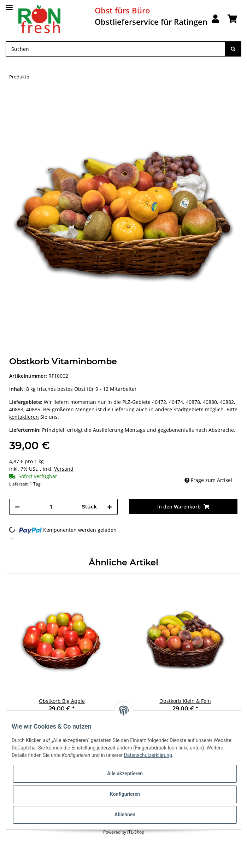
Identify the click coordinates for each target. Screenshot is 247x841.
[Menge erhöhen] (109, 506)
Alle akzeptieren (125, 773)
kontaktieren (24, 416)
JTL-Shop (135, 832)
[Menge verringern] (17, 506)
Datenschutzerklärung (148, 755)
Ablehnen (124, 814)
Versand (63, 468)
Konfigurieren (125, 794)
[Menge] (51, 506)
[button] (215, 19)
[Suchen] (115, 49)
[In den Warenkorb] (14, 96)
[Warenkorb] (232, 19)
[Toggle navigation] (9, 4)
